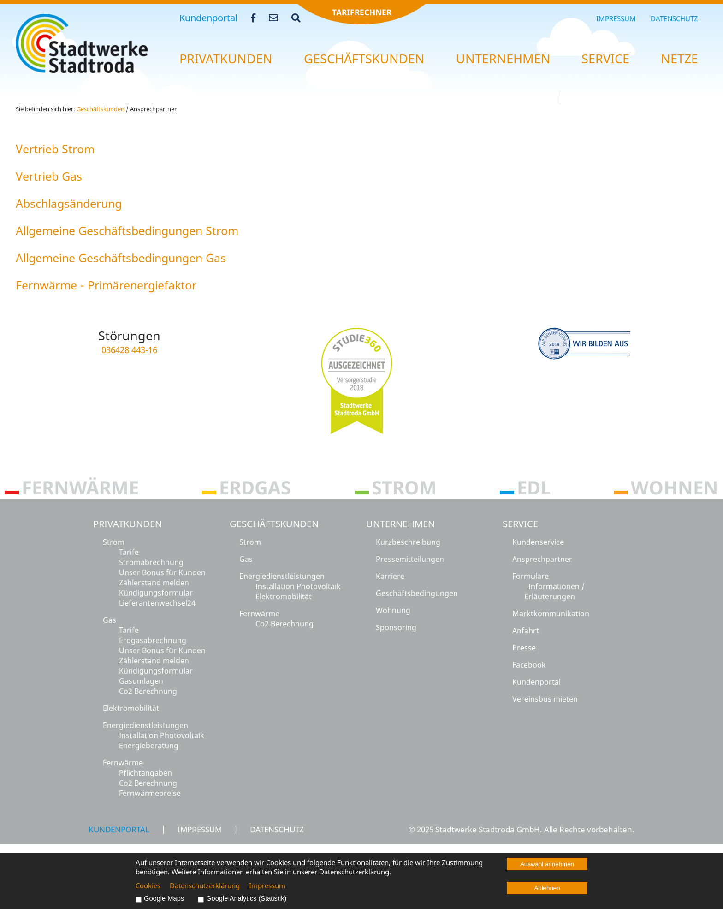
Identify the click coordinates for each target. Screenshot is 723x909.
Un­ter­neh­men (503, 58)
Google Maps (164, 898)
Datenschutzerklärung (205, 885)
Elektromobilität (131, 708)
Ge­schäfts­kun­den (364, 58)
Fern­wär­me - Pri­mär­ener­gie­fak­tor (106, 285)
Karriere (390, 576)
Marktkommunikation (550, 613)
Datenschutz (674, 18)
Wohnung (393, 610)
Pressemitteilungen (410, 559)
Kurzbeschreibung (408, 542)
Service (520, 524)
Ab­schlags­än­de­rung (69, 203)
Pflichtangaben (145, 773)
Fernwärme (123, 763)
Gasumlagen (141, 681)
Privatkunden (127, 524)
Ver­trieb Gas (49, 176)
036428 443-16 (129, 349)
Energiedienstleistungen (145, 725)
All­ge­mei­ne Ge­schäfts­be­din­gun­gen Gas (121, 257)
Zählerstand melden (154, 583)
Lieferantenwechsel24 (157, 603)
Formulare (530, 576)
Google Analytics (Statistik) (246, 898)
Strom (113, 542)
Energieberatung (148, 745)
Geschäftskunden (274, 524)
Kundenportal (208, 18)
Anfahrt (525, 631)
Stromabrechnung (151, 562)
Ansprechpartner (542, 559)
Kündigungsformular (156, 593)
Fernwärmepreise (150, 793)
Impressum (616, 18)
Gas (109, 620)
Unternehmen (400, 524)
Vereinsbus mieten (545, 699)
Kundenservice (538, 542)
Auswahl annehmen (547, 864)
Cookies (148, 885)
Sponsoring (396, 627)
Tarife (129, 552)
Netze (679, 58)
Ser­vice (605, 58)
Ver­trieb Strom (55, 149)
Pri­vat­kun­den (226, 58)
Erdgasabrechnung (152, 640)
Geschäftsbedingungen (417, 593)
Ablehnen (547, 888)
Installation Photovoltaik (161, 735)
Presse (524, 648)
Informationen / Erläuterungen (554, 591)
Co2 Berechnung (148, 691)
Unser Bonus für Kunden (162, 572)
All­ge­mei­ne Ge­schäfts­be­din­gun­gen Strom (127, 230)
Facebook (529, 665)
